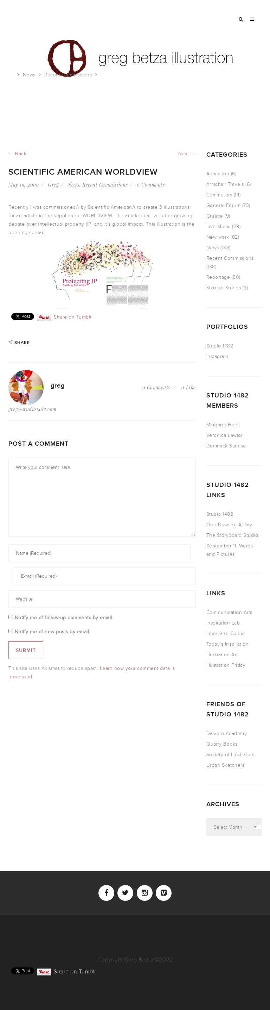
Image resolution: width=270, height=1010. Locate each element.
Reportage (218, 277)
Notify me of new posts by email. (52, 632)
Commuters (219, 195)
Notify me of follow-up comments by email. (64, 618)
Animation (218, 174)
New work (217, 237)
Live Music (218, 227)
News (29, 75)
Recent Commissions (68, 75)
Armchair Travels (225, 184)
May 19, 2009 (23, 184)
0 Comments (151, 184)
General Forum (223, 205)
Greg (53, 184)
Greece (214, 216)
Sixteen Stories (223, 288)
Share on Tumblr (73, 316)
